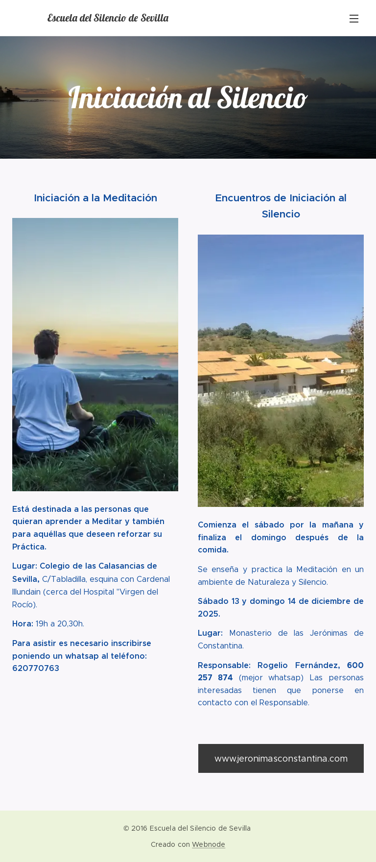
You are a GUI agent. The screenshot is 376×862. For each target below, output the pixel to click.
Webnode (208, 844)
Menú (354, 18)
